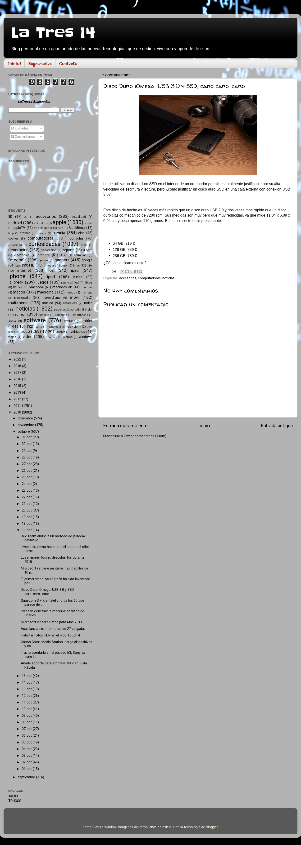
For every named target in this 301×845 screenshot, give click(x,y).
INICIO (13, 796)
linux (16, 287)
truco (25, 331)
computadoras (149, 278)
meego (70, 292)
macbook (36, 287)
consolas (76, 238)
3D (10, 217)
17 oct (27, 530)
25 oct (27, 477)
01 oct (27, 769)
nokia (88, 303)
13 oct (27, 689)
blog (11, 233)
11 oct (27, 702)
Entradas (19, 128)
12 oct (27, 696)
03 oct (27, 756)
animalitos (41, 223)
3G (25, 216)
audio (48, 228)
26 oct (27, 471)
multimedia (18, 302)
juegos (42, 282)
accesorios (127, 278)
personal (59, 309)
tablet (87, 320)
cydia (84, 245)
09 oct (27, 716)
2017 (18, 373)
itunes (77, 277)
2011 (18, 406)
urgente (60, 332)
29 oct (27, 451)
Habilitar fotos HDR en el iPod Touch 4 (50, 635)
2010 (18, 412)
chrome (42, 233)
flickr (63, 255)
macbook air (62, 287)
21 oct (27, 504)
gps (18, 265)
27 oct (27, 464)
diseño (87, 250)
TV (44, 332)
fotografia (17, 260)
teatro (38, 326)
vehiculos (78, 332)
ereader (44, 255)
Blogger (212, 827)
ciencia (59, 232)
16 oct (27, 676)
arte (36, 228)
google (87, 260)
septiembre (27, 777)
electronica (21, 255)
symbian (69, 321)
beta (60, 228)
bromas (25, 233)
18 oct (27, 524)
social (12, 321)
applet (88, 223)
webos (68, 337)
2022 (18, 359)
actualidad (79, 216)
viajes (12, 337)
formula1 (80, 255)
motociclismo (51, 297)
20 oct (27, 510)
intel (89, 265)
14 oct (27, 682)
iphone (16, 276)
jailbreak (15, 282)
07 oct (27, 729)
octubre (24, 432)
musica (47, 303)
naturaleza (70, 303)
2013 (18, 393)
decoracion (18, 249)
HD (32, 265)
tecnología (54, 326)
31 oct (27, 437)
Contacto (68, 64)
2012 (18, 399)
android (15, 222)
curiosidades (44, 244)
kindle (65, 282)
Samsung (61, 314)
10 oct (27, 709)
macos (19, 292)
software (35, 320)
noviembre (26, 425)
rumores (43, 314)
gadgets (62, 260)
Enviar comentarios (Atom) (145, 436)
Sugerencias (40, 64)
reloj (89, 309)
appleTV (19, 228)
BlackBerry (77, 228)
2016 (18, 379)
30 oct (27, 444)
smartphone (80, 314)
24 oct (27, 484)
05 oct (27, 742)
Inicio (204, 425)
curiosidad (15, 245)
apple (59, 222)
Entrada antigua (277, 425)
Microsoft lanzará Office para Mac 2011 (51, 622)
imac (76, 265)
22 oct (27, 497)
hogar (50, 265)
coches (13, 238)
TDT (22, 327)
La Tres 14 (53, 33)
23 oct (27, 491)
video (27, 336)
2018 (18, 366)
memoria (86, 292)
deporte (68, 250)
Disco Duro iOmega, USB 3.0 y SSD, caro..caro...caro (47, 592)
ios (51, 270)
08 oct (27, 722)
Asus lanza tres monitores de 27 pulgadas (53, 629)
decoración (48, 250)
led (76, 282)
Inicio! (14, 64)
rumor (20, 314)
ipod (51, 276)
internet (24, 270)
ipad (75, 270)
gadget (44, 260)
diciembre (26, 418)
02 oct (27, 762)
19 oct (27, 517)
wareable (51, 337)
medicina (45, 292)
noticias (168, 278)
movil (75, 297)
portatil (75, 309)
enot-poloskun (160, 827)
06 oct (27, 736)
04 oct (27, 749)
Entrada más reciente (125, 425)
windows (85, 337)
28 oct (27, 457)
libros (88, 282)
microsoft (22, 298)
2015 (18, 386)
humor (63, 265)
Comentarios (23, 137)
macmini (86, 287)
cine (81, 233)
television (72, 326)
